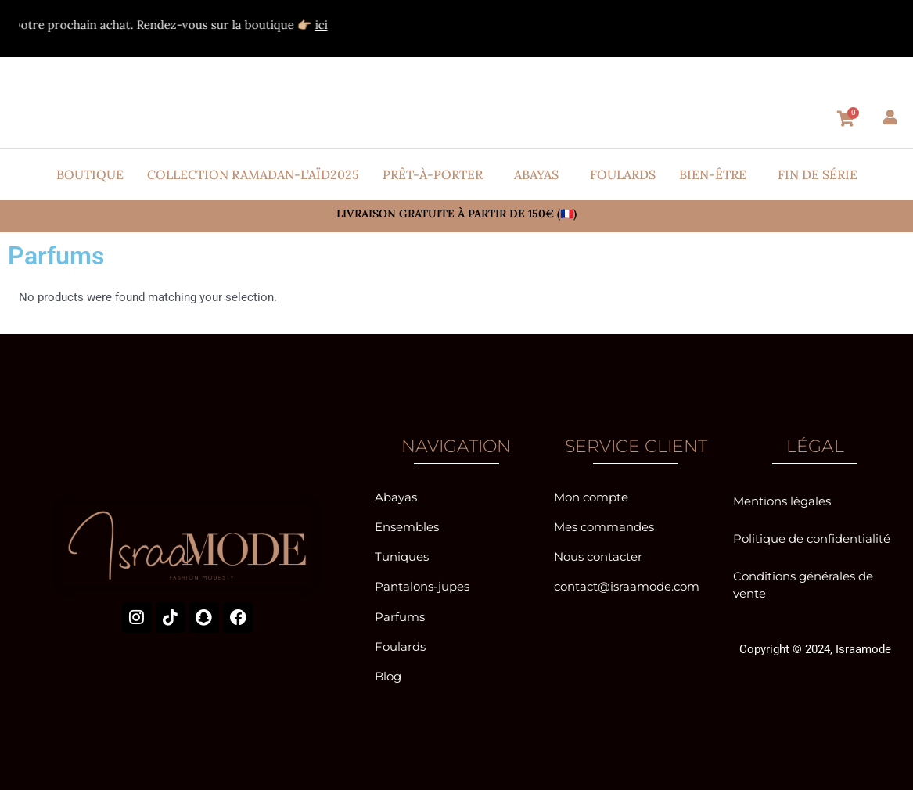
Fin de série (817, 174)
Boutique (90, 174)
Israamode (863, 646)
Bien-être (712, 174)
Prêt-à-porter (433, 174)
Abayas (536, 174)
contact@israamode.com (626, 583)
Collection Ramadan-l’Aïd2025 (253, 174)
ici (341, 24)
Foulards (623, 174)
